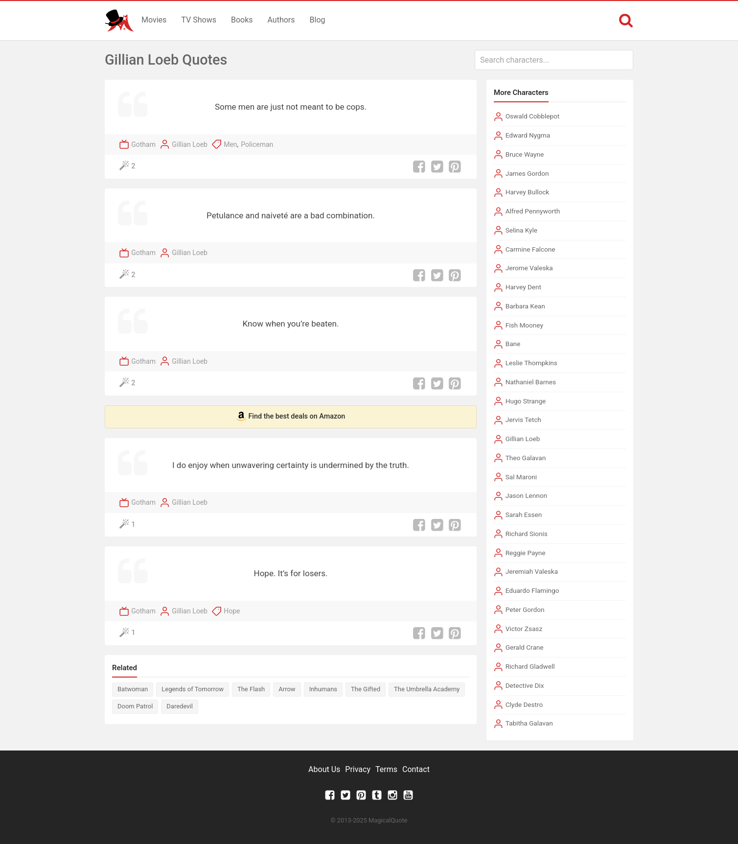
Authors (281, 19)
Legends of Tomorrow (192, 689)
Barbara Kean (525, 306)
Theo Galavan (526, 458)
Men (230, 144)
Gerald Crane (525, 647)
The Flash (251, 689)
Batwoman (132, 689)
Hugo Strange (526, 401)
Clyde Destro (524, 704)
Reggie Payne (526, 553)
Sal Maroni (521, 477)
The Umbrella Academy (427, 689)
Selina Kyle (521, 230)
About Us (324, 769)
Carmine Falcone (530, 249)
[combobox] (554, 60)
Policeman (257, 144)
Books (242, 19)
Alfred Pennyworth (533, 211)
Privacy (357, 769)
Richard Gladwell (530, 666)
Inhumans (323, 689)
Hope (232, 611)
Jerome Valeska (529, 268)
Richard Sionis (527, 534)
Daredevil (179, 706)
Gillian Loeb (190, 144)
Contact (416, 769)
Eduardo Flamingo (532, 590)
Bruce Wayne (525, 154)
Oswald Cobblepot (533, 116)
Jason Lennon (526, 495)
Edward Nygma (528, 135)
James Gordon (527, 173)
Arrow (286, 689)
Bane (513, 344)
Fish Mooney (524, 325)
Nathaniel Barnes (531, 382)
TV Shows (198, 19)
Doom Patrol (135, 706)
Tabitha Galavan (529, 723)
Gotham (143, 144)
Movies (153, 19)
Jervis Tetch (523, 419)
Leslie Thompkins (531, 363)
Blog (317, 19)
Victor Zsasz (524, 629)
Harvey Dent (523, 287)
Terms (386, 769)
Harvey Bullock (528, 192)
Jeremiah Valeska (532, 571)
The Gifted (365, 689)
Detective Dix (525, 685)
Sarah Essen (524, 514)
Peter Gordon (525, 609)
